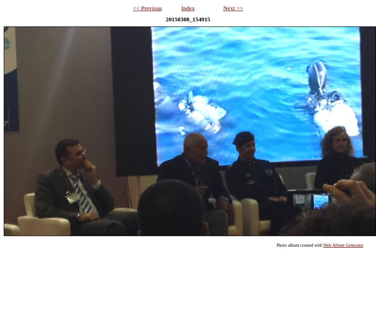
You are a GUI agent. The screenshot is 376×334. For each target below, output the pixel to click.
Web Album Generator (343, 245)
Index (187, 8)
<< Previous (147, 8)
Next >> (233, 8)
